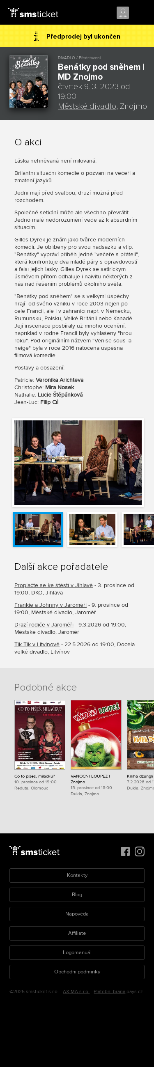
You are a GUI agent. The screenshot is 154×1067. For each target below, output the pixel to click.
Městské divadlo (87, 106)
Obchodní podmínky (77, 971)
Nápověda (77, 914)
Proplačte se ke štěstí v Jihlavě (53, 585)
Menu (140, 13)
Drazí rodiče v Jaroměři (44, 624)
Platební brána (109, 992)
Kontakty (77, 875)
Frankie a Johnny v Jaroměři (50, 604)
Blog (77, 894)
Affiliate (77, 933)
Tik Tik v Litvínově (37, 644)
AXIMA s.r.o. (76, 992)
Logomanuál (77, 952)
